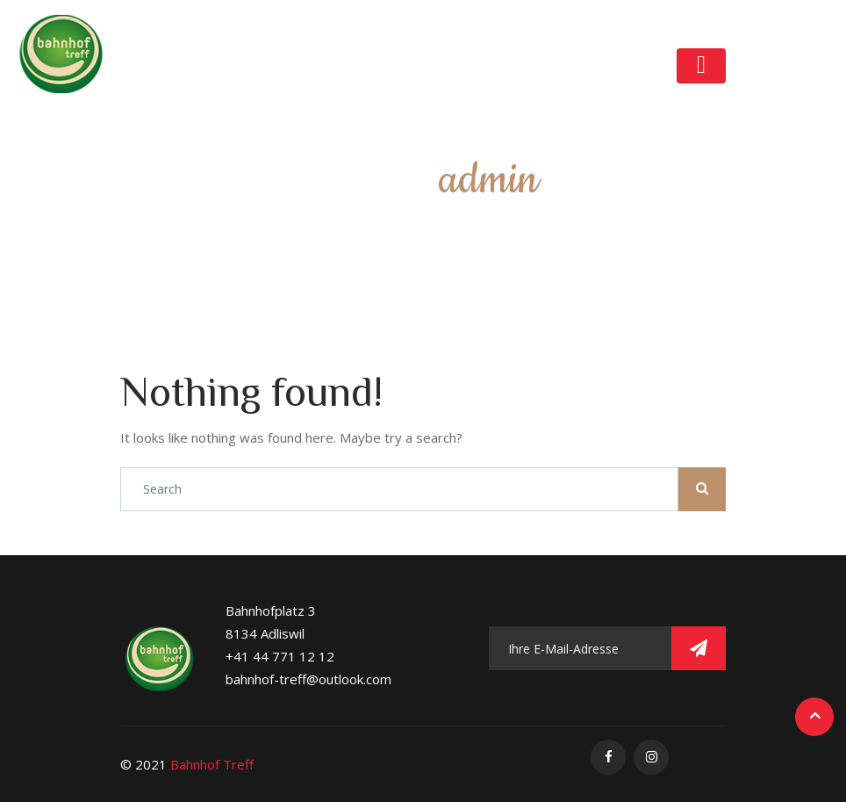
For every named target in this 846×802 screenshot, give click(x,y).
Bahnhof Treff (212, 764)
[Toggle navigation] (701, 65)
